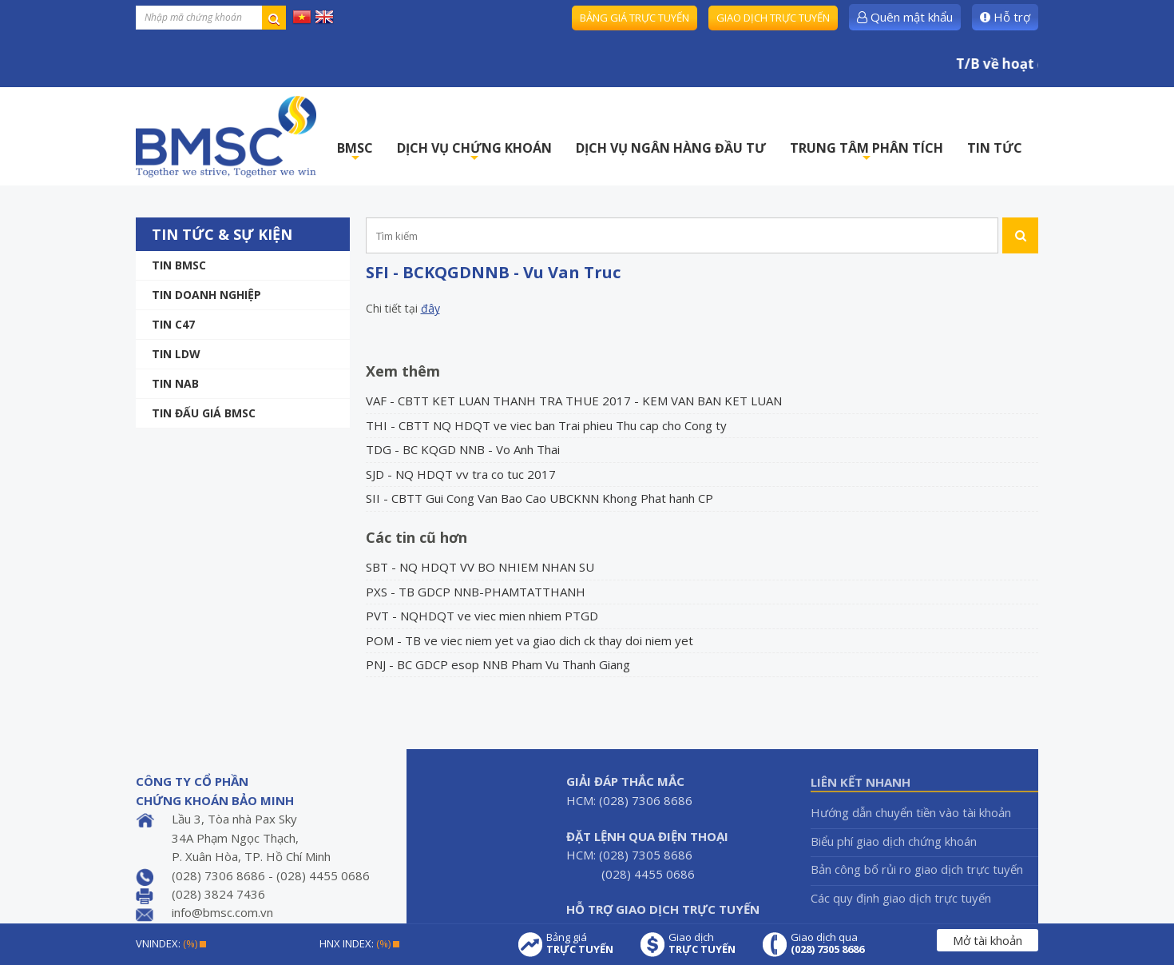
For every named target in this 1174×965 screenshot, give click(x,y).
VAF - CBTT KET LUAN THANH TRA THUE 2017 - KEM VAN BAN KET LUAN (574, 401)
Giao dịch (702, 943)
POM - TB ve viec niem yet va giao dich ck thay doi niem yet (529, 640)
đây (430, 308)
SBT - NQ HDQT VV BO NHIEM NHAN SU (480, 567)
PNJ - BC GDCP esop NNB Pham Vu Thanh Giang (498, 664)
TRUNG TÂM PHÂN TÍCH (866, 152)
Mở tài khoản (987, 940)
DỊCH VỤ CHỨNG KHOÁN (474, 152)
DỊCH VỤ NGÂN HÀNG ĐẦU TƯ (671, 148)
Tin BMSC (179, 265)
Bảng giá (579, 943)
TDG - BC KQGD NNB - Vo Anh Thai (463, 449)
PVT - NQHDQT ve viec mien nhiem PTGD (482, 616)
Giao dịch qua (827, 943)
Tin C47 (173, 324)
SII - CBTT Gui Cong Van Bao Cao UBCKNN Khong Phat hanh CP (539, 498)
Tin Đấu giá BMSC (204, 413)
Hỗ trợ (1005, 17)
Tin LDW (176, 353)
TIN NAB (175, 383)
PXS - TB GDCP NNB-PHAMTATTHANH (475, 592)
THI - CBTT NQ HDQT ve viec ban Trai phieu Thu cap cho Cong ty (546, 425)
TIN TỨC (994, 148)
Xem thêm (403, 371)
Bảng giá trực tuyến (634, 17)
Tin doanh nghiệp (206, 294)
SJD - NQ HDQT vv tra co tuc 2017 (461, 474)
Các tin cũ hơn (416, 537)
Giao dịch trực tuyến (773, 17)
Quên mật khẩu (905, 17)
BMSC (355, 152)
